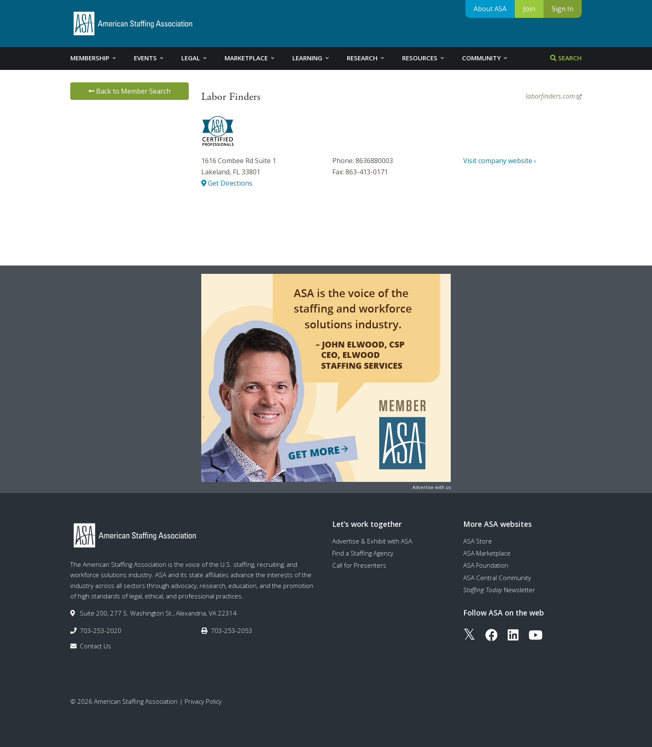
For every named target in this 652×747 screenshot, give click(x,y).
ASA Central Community (497, 577)
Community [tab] (485, 58)
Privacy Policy (203, 701)
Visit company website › (499, 160)
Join (529, 8)
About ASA (490, 8)
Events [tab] (149, 58)
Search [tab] (566, 58)
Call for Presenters (359, 565)
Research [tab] (366, 58)
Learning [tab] (311, 58)
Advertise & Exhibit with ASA (372, 541)
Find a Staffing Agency (362, 553)
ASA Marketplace (487, 553)
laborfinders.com (554, 96)
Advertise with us (431, 487)
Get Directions (226, 183)
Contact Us (95, 646)
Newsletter (499, 590)
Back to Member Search (129, 91)
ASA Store (477, 541)
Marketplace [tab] (250, 58)
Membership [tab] (93, 58)
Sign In (562, 8)
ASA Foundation (485, 565)
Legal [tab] (194, 58)
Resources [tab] (423, 58)
